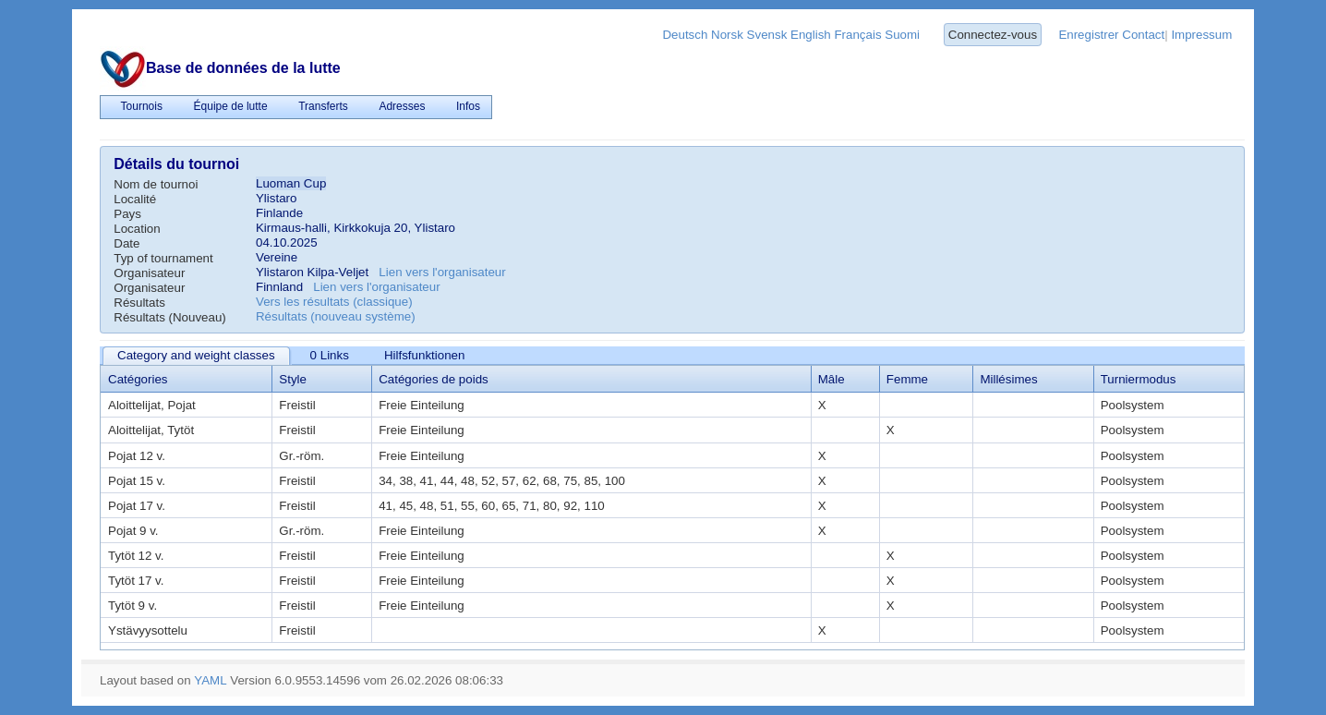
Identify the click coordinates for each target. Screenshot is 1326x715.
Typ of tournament (163, 258)
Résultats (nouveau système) (336, 316)
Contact (1143, 35)
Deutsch (684, 35)
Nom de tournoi (156, 184)
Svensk (767, 35)
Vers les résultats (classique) (334, 302)
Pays (127, 214)
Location (137, 229)
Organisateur (149, 273)
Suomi (902, 35)
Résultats (139, 302)
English (810, 35)
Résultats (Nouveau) (170, 317)
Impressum (1201, 35)
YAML (210, 680)
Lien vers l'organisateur (442, 272)
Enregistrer (1088, 35)
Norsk (727, 35)
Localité (135, 199)
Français (857, 35)
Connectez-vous (992, 35)
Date (126, 243)
